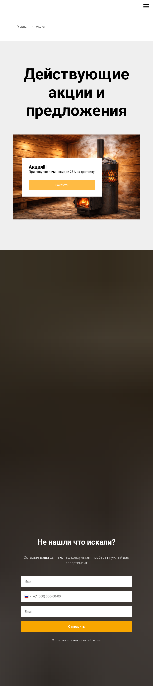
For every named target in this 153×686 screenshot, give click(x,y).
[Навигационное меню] (146, 6)
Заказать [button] (62, 185)
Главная (22, 26)
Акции (40, 26)
